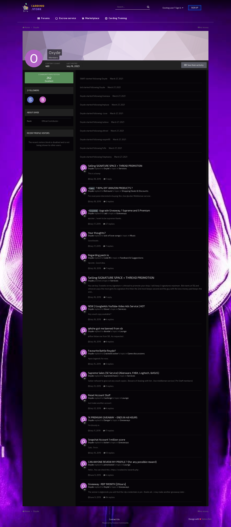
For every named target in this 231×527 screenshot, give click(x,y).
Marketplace (92, 18)
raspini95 (106, 139)
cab (105, 213)
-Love (104, 113)
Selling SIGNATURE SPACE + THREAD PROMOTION (115, 165)
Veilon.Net (206, 519)
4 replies (109, 319)
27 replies (109, 224)
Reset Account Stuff (99, 395)
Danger (107, 420)
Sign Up (194, 7)
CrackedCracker (111, 353)
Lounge (123, 331)
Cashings (108, 398)
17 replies (108, 430)
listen (106, 442)
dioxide (107, 331)
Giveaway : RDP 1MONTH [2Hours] (107, 484)
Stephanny (107, 157)
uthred (105, 131)
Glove (106, 309)
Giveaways (121, 213)
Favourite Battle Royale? (102, 350)
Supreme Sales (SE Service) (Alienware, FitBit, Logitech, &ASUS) (123, 372)
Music (133, 235)
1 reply (108, 179)
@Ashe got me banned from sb (105, 328)
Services (123, 168)
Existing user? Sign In (173, 8)
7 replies (108, 246)
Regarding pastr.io (98, 255)
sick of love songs (112, 235)
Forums (45, 18)
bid (81, 87)
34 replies (109, 497)
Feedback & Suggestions (131, 258)
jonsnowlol (109, 464)
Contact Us (114, 519)
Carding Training (117, 18)
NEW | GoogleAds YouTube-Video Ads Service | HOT (116, 306)
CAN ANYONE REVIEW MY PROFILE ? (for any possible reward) (122, 461)
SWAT (82, 78)
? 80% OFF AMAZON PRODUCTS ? (114, 187)
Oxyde (104, 78)
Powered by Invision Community (115, 523)
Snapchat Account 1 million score (106, 439)
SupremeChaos (111, 375)
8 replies (109, 341)
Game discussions (136, 353)
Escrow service (67, 18)
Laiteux (105, 122)
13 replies (109, 453)
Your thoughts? (97, 232)
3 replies (108, 364)
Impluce (105, 105)
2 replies (109, 201)
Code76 (107, 258)
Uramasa (106, 96)
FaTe (104, 148)
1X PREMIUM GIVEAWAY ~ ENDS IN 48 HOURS (112, 417)
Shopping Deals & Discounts (135, 191)
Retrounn (108, 191)
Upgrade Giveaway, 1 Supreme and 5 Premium (124, 210)
